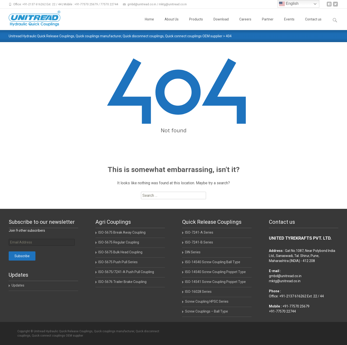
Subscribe (22, 256)
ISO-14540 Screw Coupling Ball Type (212, 262)
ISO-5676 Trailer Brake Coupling (122, 282)
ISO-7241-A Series (199, 232)
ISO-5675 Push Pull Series (118, 262)
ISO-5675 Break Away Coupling (122, 232)
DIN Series (192, 252)
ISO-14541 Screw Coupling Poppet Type (215, 282)
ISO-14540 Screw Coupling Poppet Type (215, 272)
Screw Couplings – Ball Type (206, 311)
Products (196, 23)
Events (289, 23)
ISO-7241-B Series (199, 242)
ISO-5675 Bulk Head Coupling (120, 252)
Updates (18, 285)
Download (221, 23)
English (289, 4)
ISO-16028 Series (198, 292)
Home (149, 23)
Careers (245, 23)
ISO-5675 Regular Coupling (118, 242)
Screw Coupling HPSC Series (206, 301)
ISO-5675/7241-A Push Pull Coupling (126, 272)
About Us (172, 23)
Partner (268, 23)
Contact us (313, 23)
